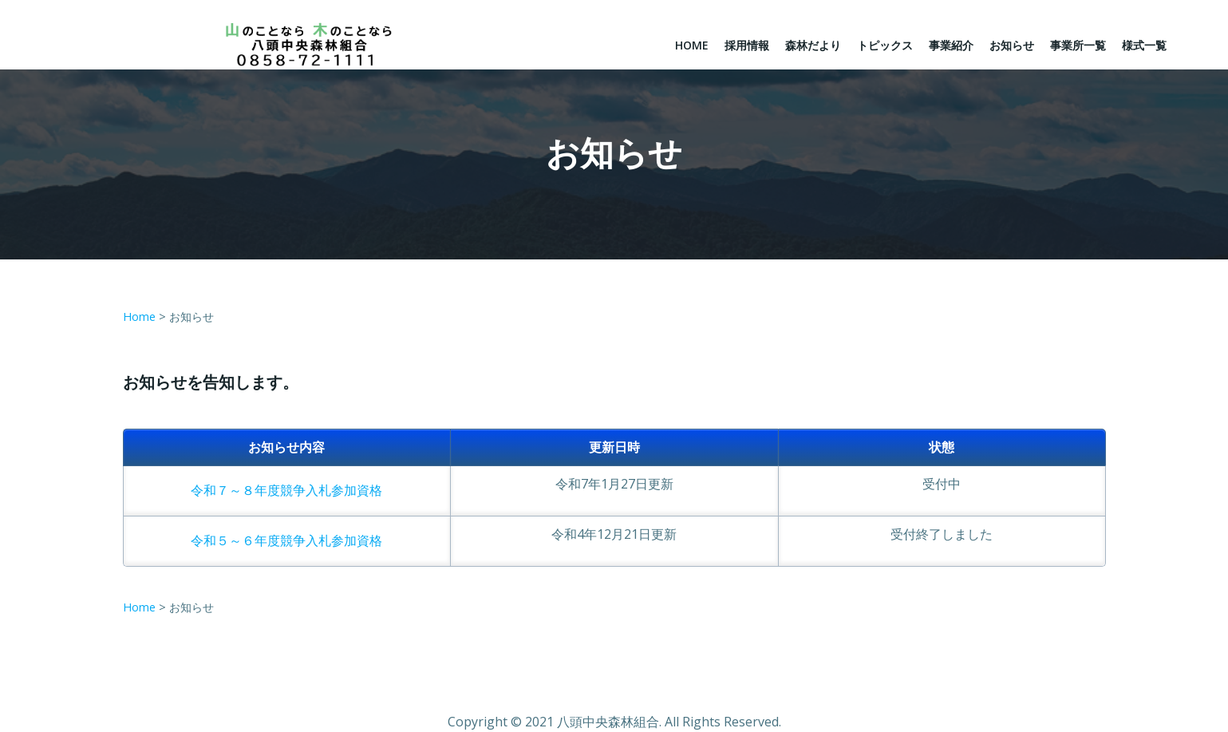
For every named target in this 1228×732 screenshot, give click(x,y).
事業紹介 (951, 45)
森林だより (813, 45)
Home (692, 45)
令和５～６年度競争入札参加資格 (286, 540)
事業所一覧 (1078, 45)
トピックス (885, 45)
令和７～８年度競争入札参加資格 (286, 490)
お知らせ (1011, 45)
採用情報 (747, 45)
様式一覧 (1144, 45)
